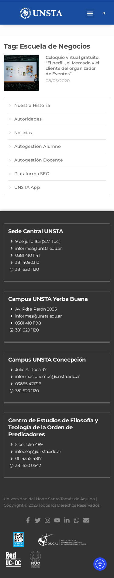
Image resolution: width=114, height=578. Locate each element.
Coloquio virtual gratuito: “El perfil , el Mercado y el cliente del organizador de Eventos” (72, 66)
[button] (90, 13)
